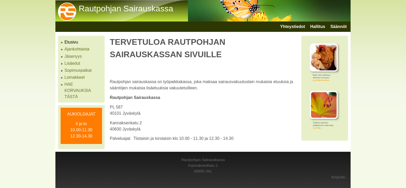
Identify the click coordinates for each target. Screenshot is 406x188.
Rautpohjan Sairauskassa (126, 8)
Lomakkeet (74, 77)
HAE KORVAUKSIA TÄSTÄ (77, 90)
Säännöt (338, 26)
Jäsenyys (73, 56)
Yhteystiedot (292, 26)
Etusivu (71, 42)
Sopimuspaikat (78, 70)
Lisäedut (72, 63)
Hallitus (317, 26)
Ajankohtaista (76, 49)
